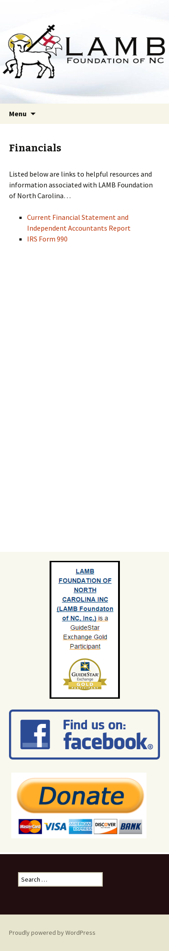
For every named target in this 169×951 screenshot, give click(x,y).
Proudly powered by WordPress (52, 932)
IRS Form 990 (47, 238)
